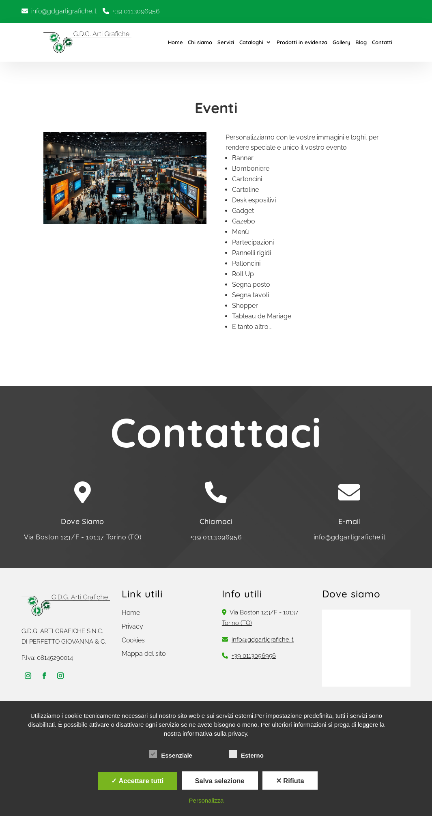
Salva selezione (220, 780)
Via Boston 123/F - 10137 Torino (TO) (83, 537)
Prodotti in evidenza (302, 42)
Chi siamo (200, 42)
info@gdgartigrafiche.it (64, 11)
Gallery (341, 42)
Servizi (225, 42)
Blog (361, 42)
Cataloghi (251, 42)
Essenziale (170, 754)
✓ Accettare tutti (137, 780)
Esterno (246, 754)
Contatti (382, 42)
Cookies (133, 640)
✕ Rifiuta (290, 780)
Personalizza (206, 800)
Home (175, 42)
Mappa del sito (143, 653)
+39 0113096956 (136, 11)
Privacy (132, 626)
